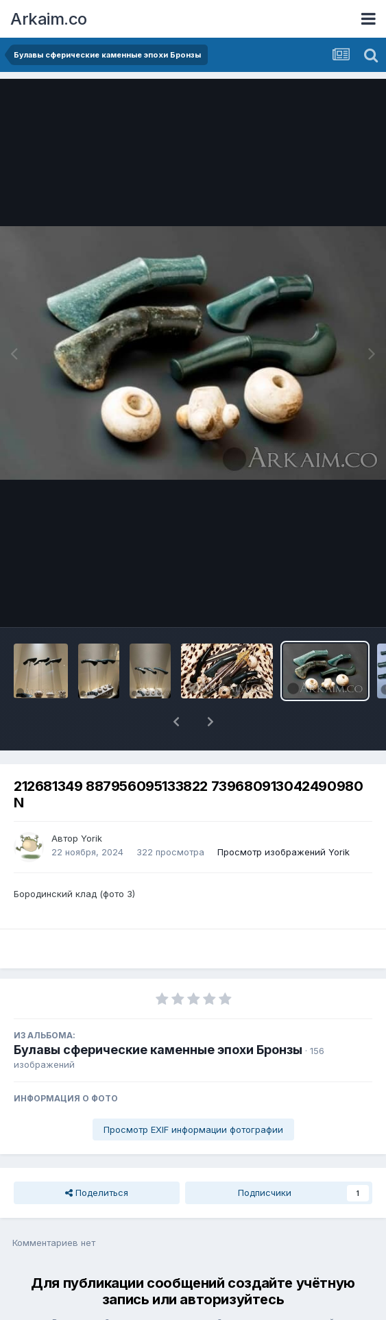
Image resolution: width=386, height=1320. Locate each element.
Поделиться (96, 1157)
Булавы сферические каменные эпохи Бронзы (158, 1014)
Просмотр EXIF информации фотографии (193, 1093)
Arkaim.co (48, 19)
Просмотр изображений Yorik (283, 816)
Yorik (91, 802)
